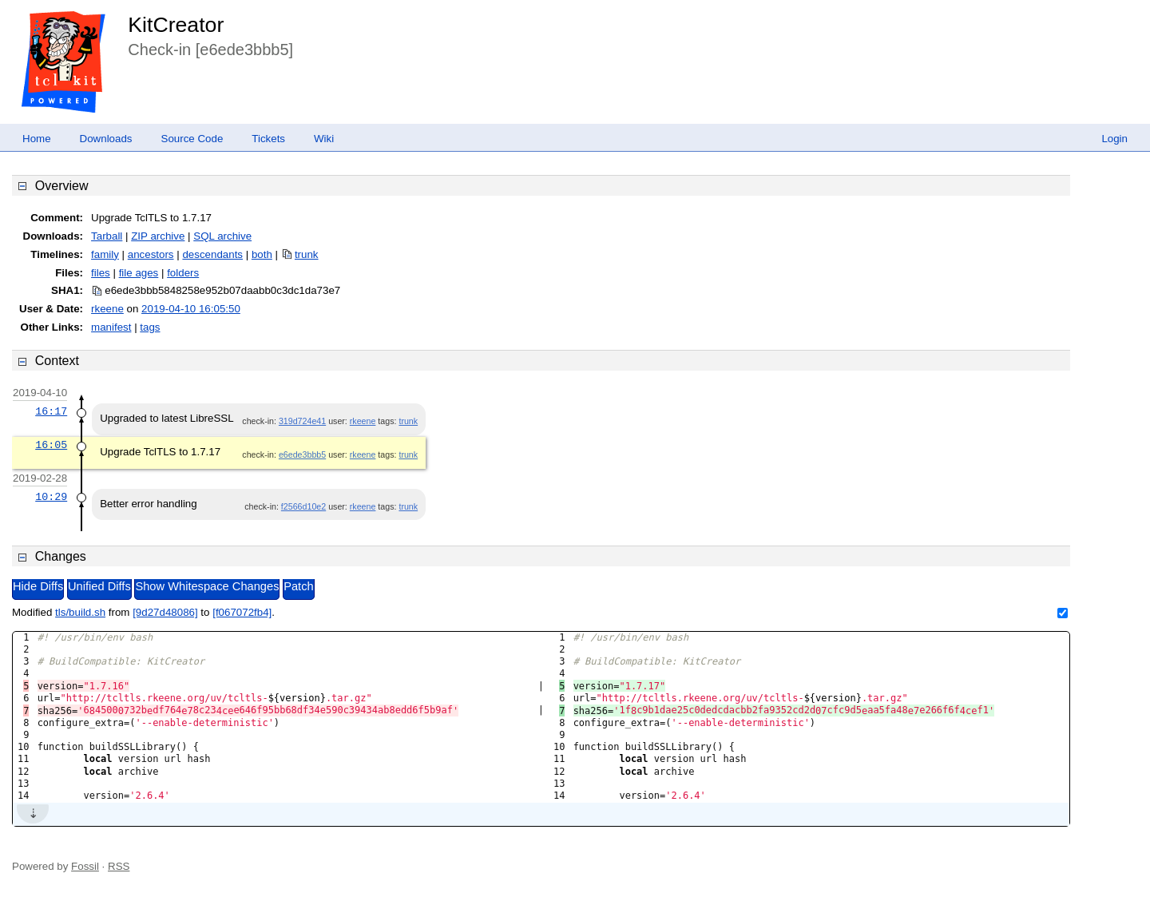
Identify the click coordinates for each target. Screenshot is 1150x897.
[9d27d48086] (165, 612)
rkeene (107, 309)
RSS (118, 866)
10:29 (51, 497)
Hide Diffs (38, 586)
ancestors (151, 254)
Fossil (85, 866)
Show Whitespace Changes (207, 586)
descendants (212, 254)
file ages (139, 273)
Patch (298, 586)
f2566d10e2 (303, 506)
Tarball (106, 236)
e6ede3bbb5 (302, 454)
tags (150, 327)
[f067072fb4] (242, 612)
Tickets (268, 139)
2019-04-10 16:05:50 (190, 309)
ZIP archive (157, 236)
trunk (307, 254)
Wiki (324, 139)
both (262, 254)
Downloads (106, 139)
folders (183, 273)
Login (1114, 139)
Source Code (192, 139)
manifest (111, 327)
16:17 (51, 411)
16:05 (51, 445)
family (105, 254)
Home (36, 139)
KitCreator (176, 25)
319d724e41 (302, 421)
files (100, 273)
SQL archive (222, 236)
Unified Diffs (99, 586)
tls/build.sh (80, 612)
